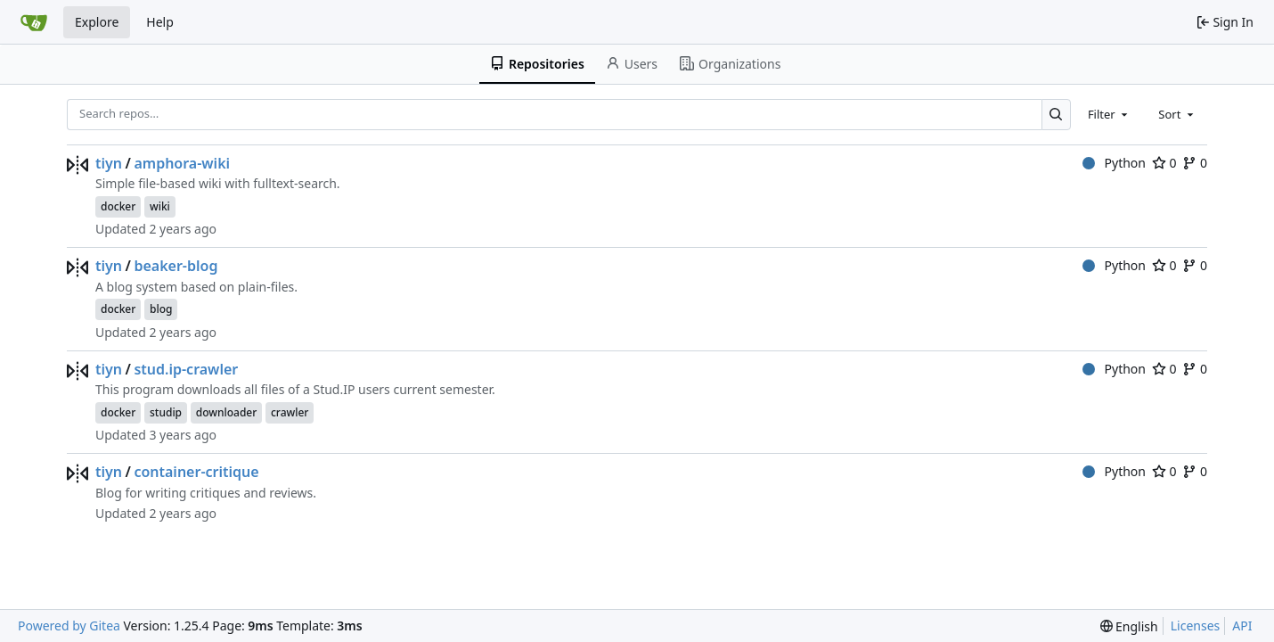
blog (161, 309)
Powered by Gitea (69, 625)
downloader (226, 412)
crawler (289, 412)
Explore (96, 21)
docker (118, 206)
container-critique (196, 472)
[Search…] (1056, 114)
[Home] (34, 22)
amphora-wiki (182, 163)
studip (166, 412)
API (1242, 625)
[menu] (1129, 626)
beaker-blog (175, 266)
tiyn (108, 163)
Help (160, 21)
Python (1114, 162)
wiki (160, 206)
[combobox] (1109, 114)
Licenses (1196, 625)
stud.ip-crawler (186, 369)
